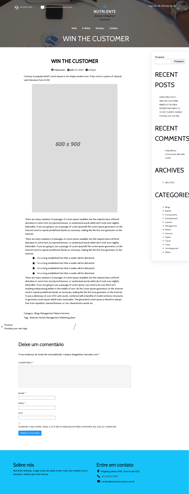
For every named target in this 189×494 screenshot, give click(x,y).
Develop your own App (169, 116)
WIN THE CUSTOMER (168, 101)
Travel (167, 241)
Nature (57, 313)
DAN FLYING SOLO (167, 97)
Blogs (37, 313)
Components (171, 214)
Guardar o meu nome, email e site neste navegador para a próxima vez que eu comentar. (67, 427)
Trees (167, 244)
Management (47, 313)
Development (171, 218)
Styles (168, 237)
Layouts (168, 222)
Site (20, 413)
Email (22, 403)
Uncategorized (171, 248)
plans (72, 317)
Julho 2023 (169, 182)
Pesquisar (159, 57)
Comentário (25, 363)
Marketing (65, 317)
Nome (22, 393)
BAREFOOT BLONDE (168, 104)
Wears (168, 252)
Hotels (42, 317)
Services (65, 313)
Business (34, 317)
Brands (168, 211)
